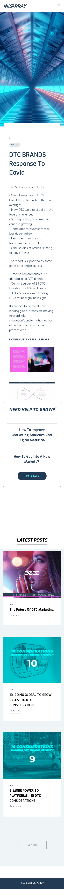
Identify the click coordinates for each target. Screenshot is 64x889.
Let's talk (32, 476)
